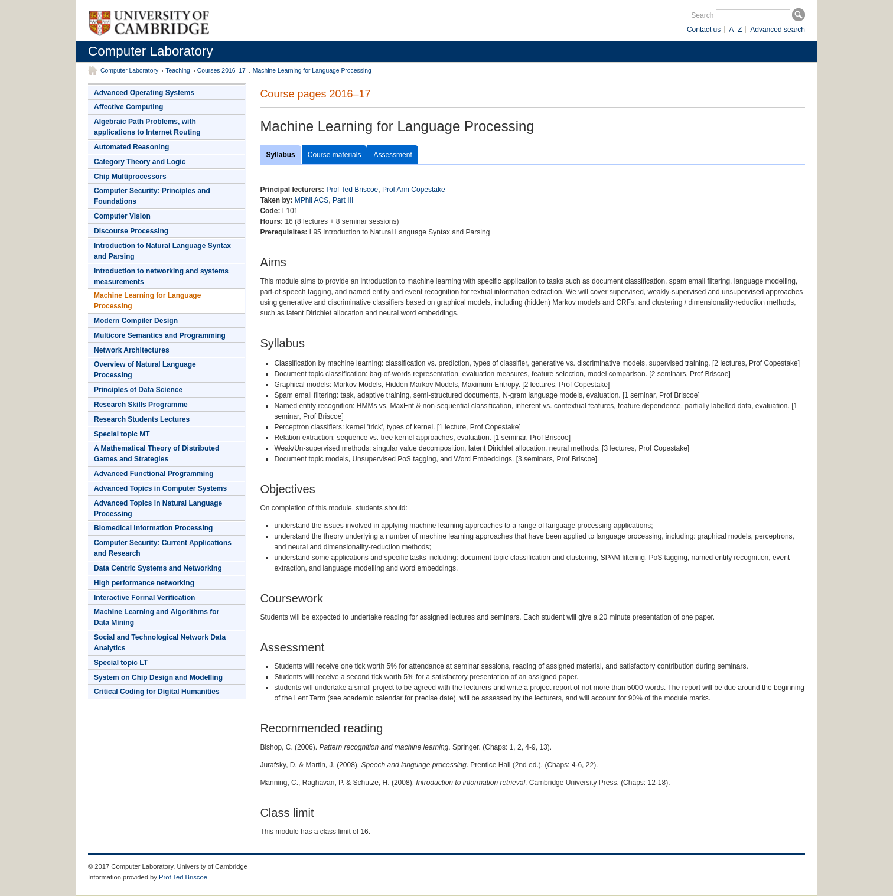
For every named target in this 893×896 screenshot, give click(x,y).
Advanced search (777, 29)
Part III (343, 200)
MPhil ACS (311, 200)
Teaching (177, 70)
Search (702, 15)
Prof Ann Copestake (413, 189)
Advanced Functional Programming (154, 474)
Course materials (334, 155)
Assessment (392, 155)
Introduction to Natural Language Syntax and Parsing (162, 251)
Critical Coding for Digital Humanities (157, 692)
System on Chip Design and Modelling (158, 677)
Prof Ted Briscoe (352, 189)
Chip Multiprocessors (130, 176)
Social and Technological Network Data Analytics (160, 642)
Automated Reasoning (131, 147)
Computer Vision (122, 216)
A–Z (735, 29)
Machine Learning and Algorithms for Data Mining (156, 617)
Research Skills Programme (141, 404)
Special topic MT (122, 434)
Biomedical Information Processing (153, 528)
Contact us (704, 29)
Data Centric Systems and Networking (158, 568)
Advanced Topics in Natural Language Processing (158, 508)
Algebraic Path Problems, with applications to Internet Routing (147, 127)
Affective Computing (128, 107)
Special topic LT (121, 663)
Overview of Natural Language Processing (145, 369)
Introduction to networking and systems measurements (161, 276)
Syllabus (280, 155)
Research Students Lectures (142, 419)
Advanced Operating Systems (144, 93)
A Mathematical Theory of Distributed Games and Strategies (156, 453)
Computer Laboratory (150, 51)
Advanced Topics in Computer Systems (160, 488)
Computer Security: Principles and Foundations (152, 196)
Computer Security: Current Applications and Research (163, 548)
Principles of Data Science (138, 390)
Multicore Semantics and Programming (160, 335)
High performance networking (144, 583)
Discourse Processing (131, 231)
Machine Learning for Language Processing (312, 70)
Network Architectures (132, 350)
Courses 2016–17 (221, 70)
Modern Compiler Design (136, 321)
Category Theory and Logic (139, 162)
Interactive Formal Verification (144, 598)
